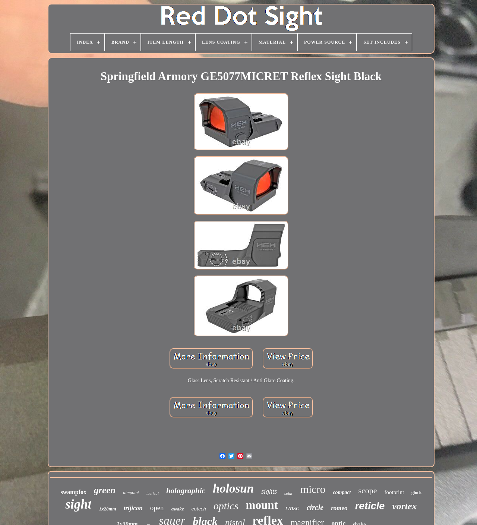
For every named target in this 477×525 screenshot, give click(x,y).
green (105, 490)
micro (313, 489)
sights (269, 491)
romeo (339, 508)
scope (367, 490)
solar (288, 493)
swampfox (73, 492)
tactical (152, 493)
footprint (394, 492)
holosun (233, 488)
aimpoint (131, 492)
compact (342, 492)
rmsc (292, 508)
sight (78, 504)
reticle (370, 506)
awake (177, 509)
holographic (185, 490)
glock (416, 492)
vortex (404, 506)
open (157, 508)
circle (315, 507)
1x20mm (107, 509)
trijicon (133, 508)
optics (226, 506)
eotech (199, 509)
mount (262, 505)
